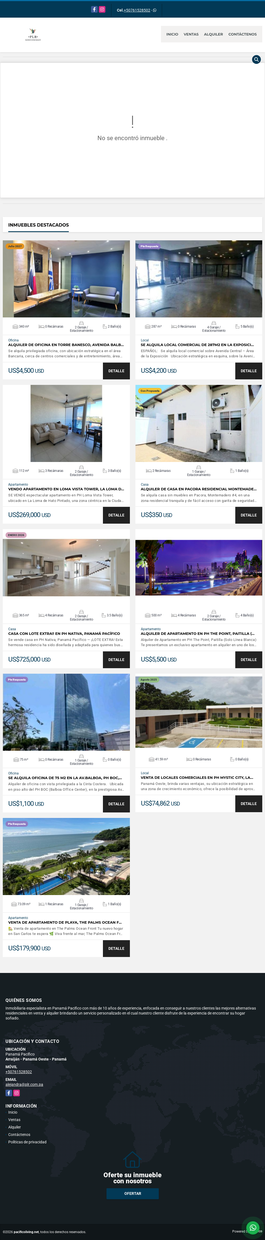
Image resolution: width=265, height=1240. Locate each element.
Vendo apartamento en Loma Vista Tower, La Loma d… (66, 489)
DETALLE (116, 371)
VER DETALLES (66, 279)
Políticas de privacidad (27, 1142)
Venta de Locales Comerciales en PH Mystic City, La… (197, 778)
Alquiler (213, 34)
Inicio (172, 34)
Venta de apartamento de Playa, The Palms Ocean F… (65, 922)
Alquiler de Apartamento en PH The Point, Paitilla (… (198, 634)
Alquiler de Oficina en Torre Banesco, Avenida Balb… (66, 345)
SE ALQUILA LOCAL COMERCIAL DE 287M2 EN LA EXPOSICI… (197, 345)
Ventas (191, 34)
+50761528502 (137, 10)
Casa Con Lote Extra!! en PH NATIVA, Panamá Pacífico (64, 634)
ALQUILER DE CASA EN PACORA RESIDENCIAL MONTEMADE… (199, 489)
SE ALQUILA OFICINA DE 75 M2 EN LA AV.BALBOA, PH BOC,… (65, 778)
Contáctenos (242, 34)
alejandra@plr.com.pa (24, 1084)
